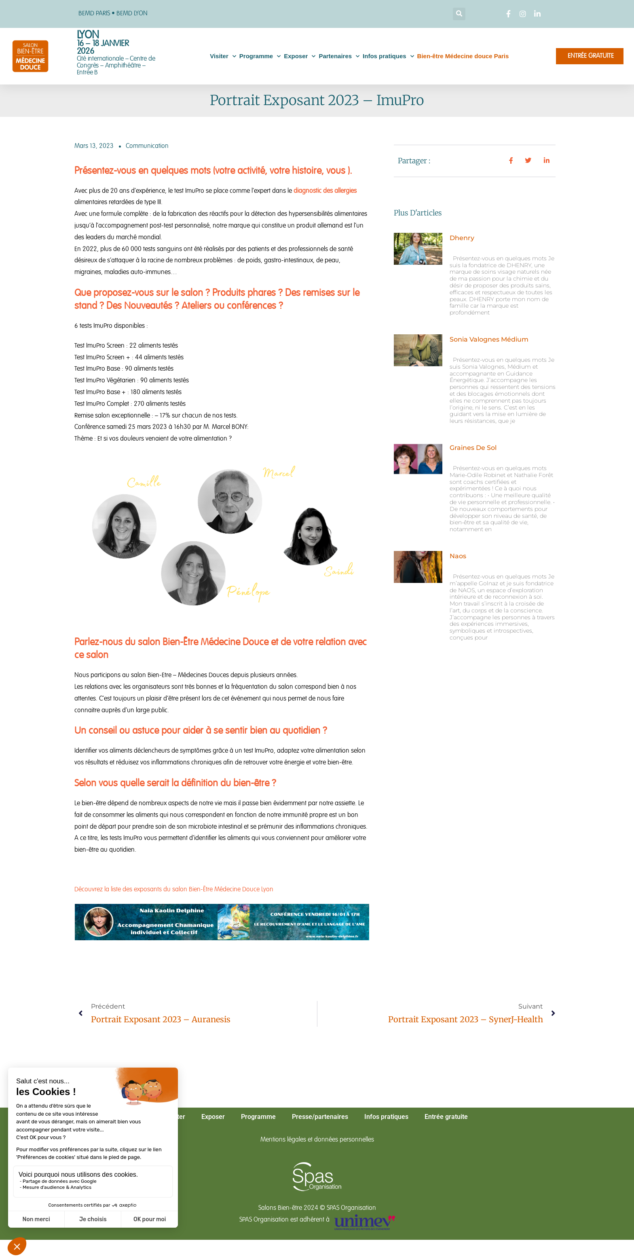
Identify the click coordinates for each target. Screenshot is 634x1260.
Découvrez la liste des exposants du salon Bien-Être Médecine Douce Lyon (173, 889)
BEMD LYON (132, 14)
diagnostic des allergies (325, 191)
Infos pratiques (388, 56)
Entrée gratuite (446, 1117)
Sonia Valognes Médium (489, 339)
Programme (260, 56)
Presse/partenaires (320, 1117)
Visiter (223, 56)
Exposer (299, 56)
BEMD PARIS (94, 14)
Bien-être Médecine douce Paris (463, 56)
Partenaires (339, 56)
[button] (459, 14)
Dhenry (462, 238)
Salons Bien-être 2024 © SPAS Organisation (317, 1208)
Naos (458, 556)
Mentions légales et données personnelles (317, 1140)
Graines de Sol (473, 448)
